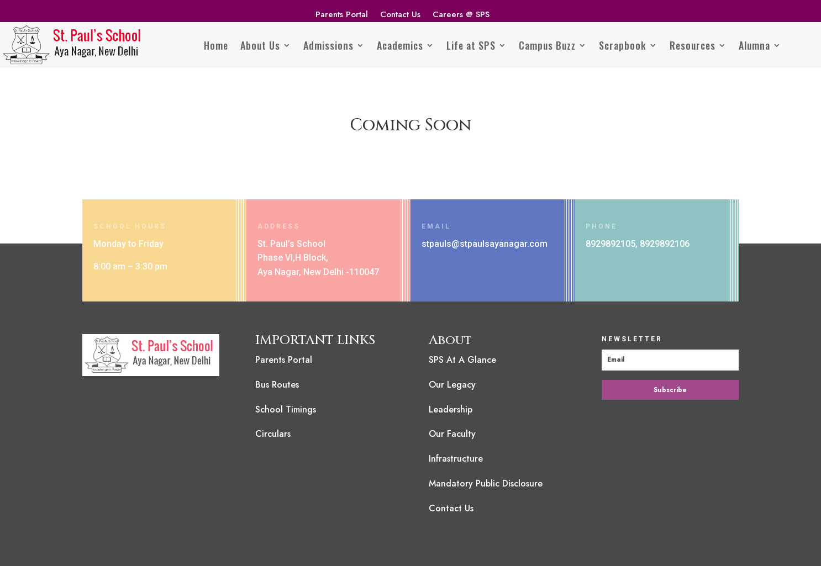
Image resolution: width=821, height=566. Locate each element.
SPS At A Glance (462, 359)
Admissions (328, 45)
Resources (692, 45)
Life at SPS (471, 45)
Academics (400, 45)
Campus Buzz (547, 45)
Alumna (754, 45)
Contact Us (400, 15)
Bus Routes (277, 384)
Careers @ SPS (461, 15)
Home (216, 45)
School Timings (285, 409)
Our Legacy (452, 384)
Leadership (450, 409)
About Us (260, 45)
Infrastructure (456, 458)
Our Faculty (452, 433)
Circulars (273, 433)
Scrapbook (622, 45)
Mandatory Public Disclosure (486, 483)
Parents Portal (341, 15)
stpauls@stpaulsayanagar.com (485, 244)
